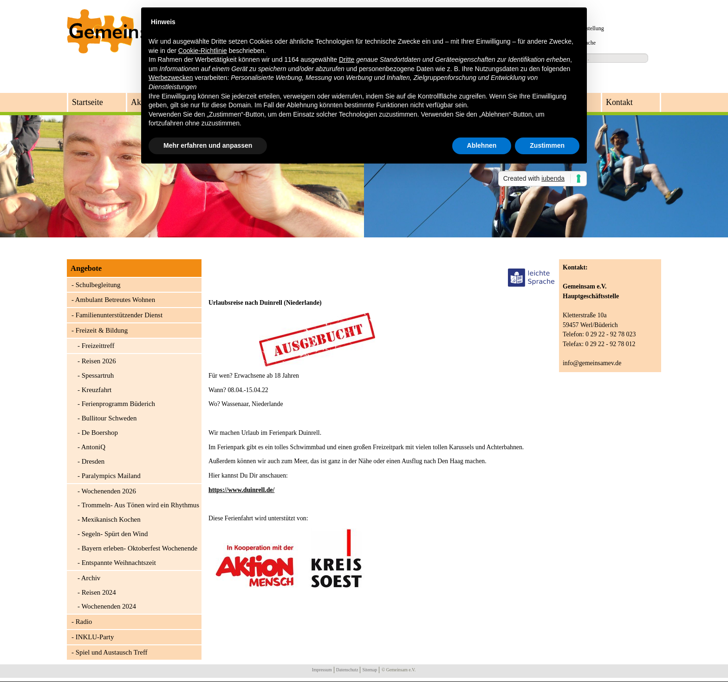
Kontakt (619, 102)
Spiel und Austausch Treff (112, 652)
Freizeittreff (98, 345)
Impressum (322, 669)
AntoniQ (93, 447)
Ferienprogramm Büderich (118, 403)
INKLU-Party (95, 637)
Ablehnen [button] (482, 145)
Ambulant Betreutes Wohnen (115, 299)
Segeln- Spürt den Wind (115, 534)
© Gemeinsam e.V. (399, 669)
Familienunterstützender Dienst (119, 315)
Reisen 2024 (99, 592)
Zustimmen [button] (547, 145)
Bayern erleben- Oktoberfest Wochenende (140, 548)
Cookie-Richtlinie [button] (202, 50)
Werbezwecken (171, 77)
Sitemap (369, 669)
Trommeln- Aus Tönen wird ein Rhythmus (140, 505)
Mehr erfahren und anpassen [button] (207, 145)
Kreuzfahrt (97, 389)
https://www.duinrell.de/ (241, 489)
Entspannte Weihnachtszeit (119, 562)
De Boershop (100, 432)
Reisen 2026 (99, 361)
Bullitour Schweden (109, 418)
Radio (84, 621)
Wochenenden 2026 (108, 491)
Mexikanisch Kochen (111, 519)
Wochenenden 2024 (108, 606)
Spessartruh (98, 375)
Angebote (86, 268)
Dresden (93, 461)
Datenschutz (347, 669)
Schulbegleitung (98, 285)
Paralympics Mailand (111, 475)
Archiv (90, 578)
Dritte (346, 59)
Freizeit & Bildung (102, 330)
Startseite (87, 102)
